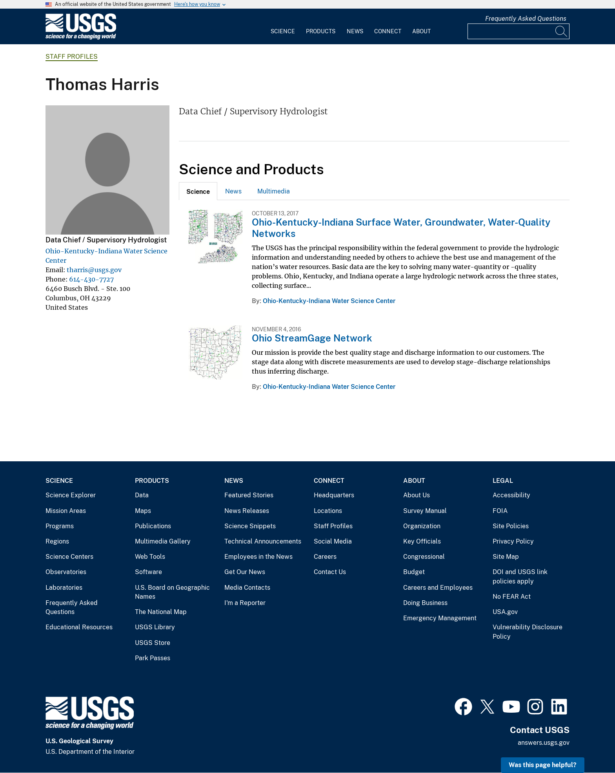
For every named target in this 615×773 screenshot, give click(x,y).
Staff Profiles (71, 56)
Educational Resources (79, 627)
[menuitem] (282, 26)
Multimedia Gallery (163, 541)
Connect (387, 31)
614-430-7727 (91, 279)
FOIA (500, 511)
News (355, 31)
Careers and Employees (438, 587)
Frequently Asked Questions (525, 18)
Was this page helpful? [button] (543, 765)
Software (148, 572)
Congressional (424, 556)
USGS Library (155, 627)
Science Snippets (250, 526)
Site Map (506, 556)
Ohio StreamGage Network (312, 337)
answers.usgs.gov (544, 742)
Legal (503, 480)
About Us (416, 495)
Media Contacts (247, 587)
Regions (57, 541)
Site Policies (511, 526)
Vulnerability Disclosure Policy (527, 631)
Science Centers (69, 556)
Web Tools (150, 556)
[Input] (519, 31)
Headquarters (334, 495)
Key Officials (422, 541)
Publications (153, 526)
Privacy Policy (513, 541)
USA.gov (505, 612)
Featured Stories (248, 495)
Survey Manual (425, 511)
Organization (421, 526)
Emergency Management (440, 618)
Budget (414, 572)
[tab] (198, 191)
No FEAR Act (512, 596)
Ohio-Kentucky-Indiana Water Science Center (329, 301)
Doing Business (425, 603)
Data (142, 495)
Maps (143, 511)
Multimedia (273, 191)
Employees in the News (258, 556)
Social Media (333, 541)
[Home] (80, 38)
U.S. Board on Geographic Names (172, 592)
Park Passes (152, 658)
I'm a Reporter (245, 603)
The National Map (161, 612)
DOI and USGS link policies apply (520, 576)
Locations (328, 511)
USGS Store (152, 643)
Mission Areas (65, 511)
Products (320, 31)
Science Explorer (70, 495)
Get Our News (244, 572)
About (421, 31)
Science (283, 31)
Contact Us (330, 572)
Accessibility (511, 495)
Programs (59, 526)
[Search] (562, 31)
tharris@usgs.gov (94, 270)
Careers (325, 556)
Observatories (65, 572)
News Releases (246, 511)
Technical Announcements (262, 541)
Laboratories (63, 587)
